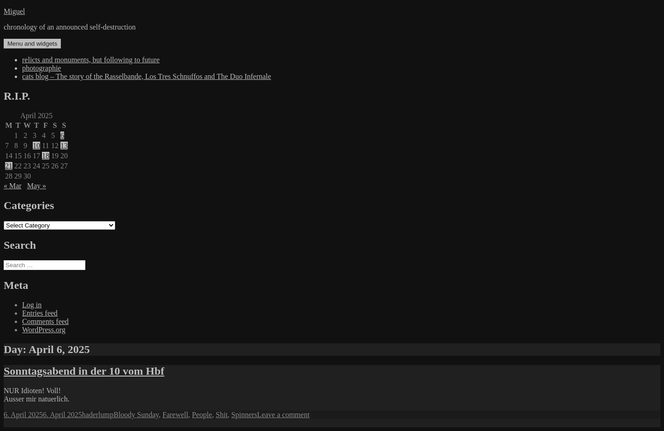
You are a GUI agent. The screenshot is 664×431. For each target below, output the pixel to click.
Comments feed (45, 321)
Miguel (14, 11)
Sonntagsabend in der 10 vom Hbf (84, 371)
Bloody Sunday (136, 415)
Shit (222, 415)
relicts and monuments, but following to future (91, 60)
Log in (32, 305)
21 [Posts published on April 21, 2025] (8, 166)
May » (36, 186)
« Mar (13, 186)
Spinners (244, 415)
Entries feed (40, 313)
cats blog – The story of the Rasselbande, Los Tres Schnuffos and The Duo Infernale (146, 76)
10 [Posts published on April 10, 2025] (36, 146)
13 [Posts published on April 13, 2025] (64, 146)
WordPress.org (43, 330)
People (202, 415)
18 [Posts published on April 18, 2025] (45, 156)
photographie (41, 68)
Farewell (175, 415)
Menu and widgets (32, 43)
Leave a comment (283, 415)
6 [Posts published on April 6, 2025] (62, 135)
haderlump (97, 415)
